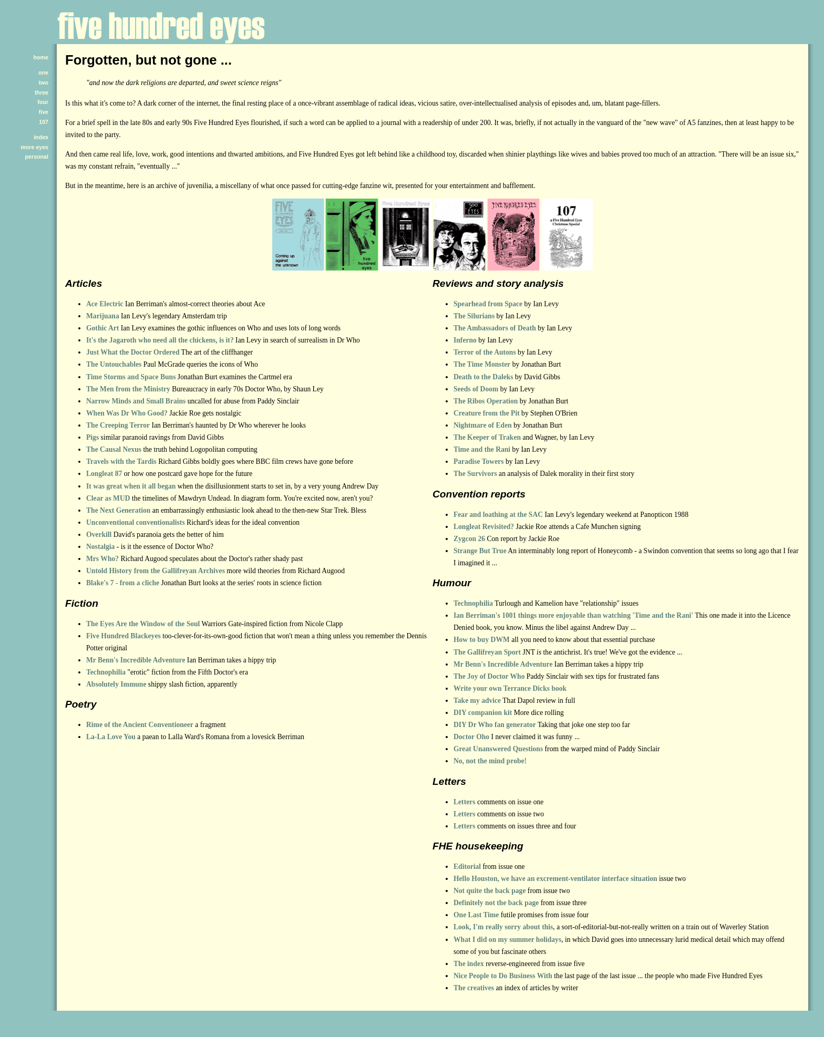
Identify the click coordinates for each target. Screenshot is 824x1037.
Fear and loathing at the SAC (498, 514)
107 (43, 122)
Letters (465, 802)
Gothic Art (102, 328)
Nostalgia (100, 547)
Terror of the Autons (485, 352)
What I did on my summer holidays (507, 939)
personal (36, 156)
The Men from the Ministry (128, 389)
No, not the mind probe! (490, 761)
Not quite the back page (490, 891)
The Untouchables (113, 364)
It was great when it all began (131, 486)
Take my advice (477, 700)
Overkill (98, 534)
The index (469, 964)
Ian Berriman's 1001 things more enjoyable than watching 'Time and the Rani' (573, 615)
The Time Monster (482, 364)
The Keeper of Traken (487, 437)
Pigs (92, 437)
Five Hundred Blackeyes (123, 636)
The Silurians (474, 316)
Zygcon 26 (469, 539)
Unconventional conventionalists (135, 522)
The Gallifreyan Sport (487, 652)
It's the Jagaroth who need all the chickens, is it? (160, 340)
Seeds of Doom (476, 389)
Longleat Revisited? (484, 527)
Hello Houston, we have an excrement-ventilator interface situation (555, 879)
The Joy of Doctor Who (489, 676)
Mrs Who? (102, 559)
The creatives (474, 988)
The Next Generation (118, 510)
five (43, 112)
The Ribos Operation (486, 401)
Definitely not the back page (496, 903)
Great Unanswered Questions (498, 749)
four (42, 102)
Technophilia (106, 672)
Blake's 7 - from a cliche (122, 583)
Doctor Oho (471, 737)
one (43, 72)
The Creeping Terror (118, 425)
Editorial (467, 866)
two (43, 82)
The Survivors (475, 474)
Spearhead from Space (488, 304)
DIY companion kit (483, 713)
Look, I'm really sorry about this (503, 927)
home (41, 57)
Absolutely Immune (116, 684)
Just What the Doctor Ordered (132, 352)
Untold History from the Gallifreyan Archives (155, 571)
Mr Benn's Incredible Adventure (135, 660)
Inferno (465, 340)
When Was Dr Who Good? (127, 413)
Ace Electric (104, 304)
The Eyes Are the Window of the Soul (143, 624)
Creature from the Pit (487, 413)
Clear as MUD (108, 498)
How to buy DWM (482, 640)
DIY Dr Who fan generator (495, 725)
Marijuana (102, 316)
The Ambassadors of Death (495, 328)
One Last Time (476, 915)
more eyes (34, 147)
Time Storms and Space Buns (131, 377)
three (41, 92)
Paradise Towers (479, 461)
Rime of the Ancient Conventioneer (139, 725)
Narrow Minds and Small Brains (136, 401)
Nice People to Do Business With (503, 976)
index (41, 137)
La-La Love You (111, 737)
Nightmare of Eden (483, 425)
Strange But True (480, 551)
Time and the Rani (482, 449)
